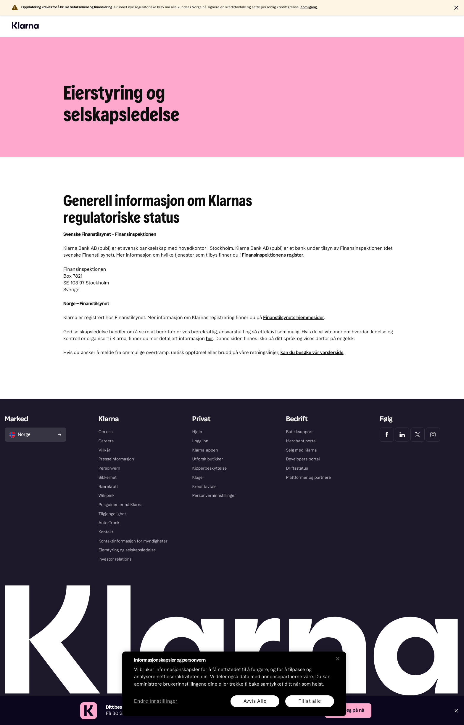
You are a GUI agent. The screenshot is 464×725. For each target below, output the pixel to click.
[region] (234, 684)
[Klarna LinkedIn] (402, 435)
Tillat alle (310, 701)
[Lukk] (337, 658)
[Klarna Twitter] (417, 435)
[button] (456, 7)
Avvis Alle (255, 701)
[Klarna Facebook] (387, 435)
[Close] (456, 711)
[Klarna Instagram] (433, 435)
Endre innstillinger (156, 701)
